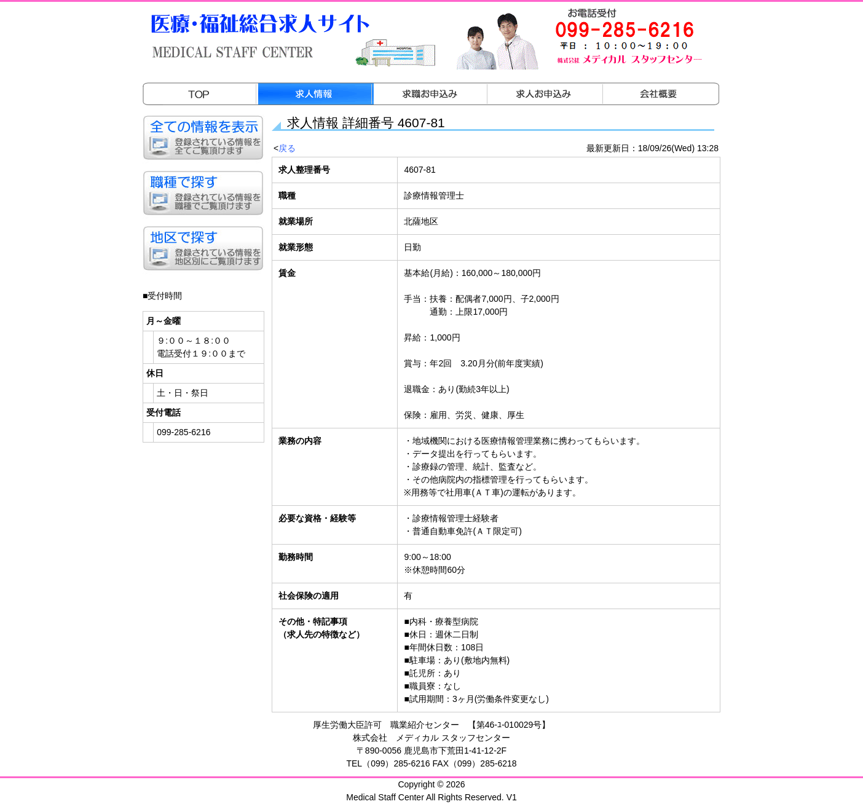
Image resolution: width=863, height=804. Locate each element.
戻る (287, 148)
